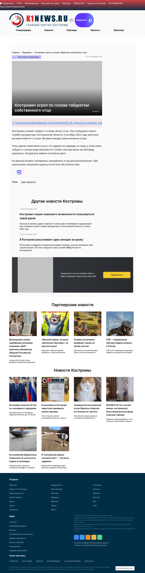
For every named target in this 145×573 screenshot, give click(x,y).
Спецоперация (23, 30)
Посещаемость (15, 546)
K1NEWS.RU (13, 561)
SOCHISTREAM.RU (53, 561)
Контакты (13, 530)
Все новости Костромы (28, 57)
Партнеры (72, 30)
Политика (96, 489)
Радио (53, 510)
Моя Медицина (32, 3)
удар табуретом (28, 182)
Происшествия (56, 489)
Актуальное (13, 510)
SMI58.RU (39, 561)
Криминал (26, 52)
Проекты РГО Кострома (18, 489)
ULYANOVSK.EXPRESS (72, 561)
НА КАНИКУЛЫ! (116, 3)
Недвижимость (56, 485)
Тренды (54, 506)
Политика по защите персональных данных (90, 545)
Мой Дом (66, 3)
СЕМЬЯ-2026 (78, 3)
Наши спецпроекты (16, 493)
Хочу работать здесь (50, 3)
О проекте (13, 522)
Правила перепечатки (17, 538)
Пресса (12, 501)
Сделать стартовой (16, 542)
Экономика (97, 485)
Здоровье (96, 493)
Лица (95, 506)
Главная (15, 52)
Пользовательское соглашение (21, 534)
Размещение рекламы (17, 526)
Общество (55, 501)
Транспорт (118, 30)
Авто (94, 501)
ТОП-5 (19, 3)
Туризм (12, 506)
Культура (96, 497)
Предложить (8, 3)
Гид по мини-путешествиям (12, 7)
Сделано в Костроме (96, 3)
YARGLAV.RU (89, 561)
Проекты (95, 30)
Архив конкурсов (15, 497)
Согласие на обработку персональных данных (91, 543)
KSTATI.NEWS (27, 561)
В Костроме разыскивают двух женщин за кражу (51, 239)
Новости (48, 30)
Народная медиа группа (18, 551)
